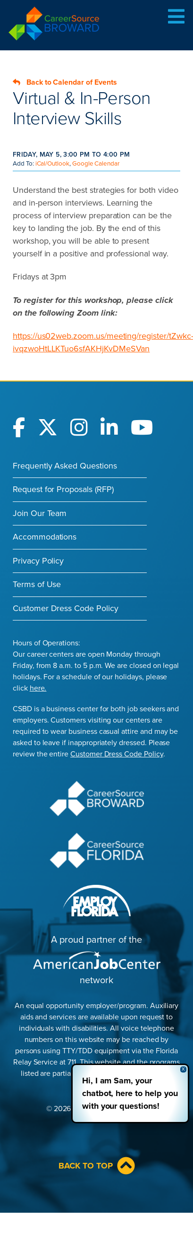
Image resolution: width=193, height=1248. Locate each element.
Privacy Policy (38, 561)
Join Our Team (40, 513)
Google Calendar (95, 163)
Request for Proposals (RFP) (63, 489)
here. (38, 688)
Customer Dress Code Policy (65, 608)
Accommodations (44, 537)
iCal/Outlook (52, 163)
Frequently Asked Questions (65, 466)
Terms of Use (37, 584)
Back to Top (97, 1166)
